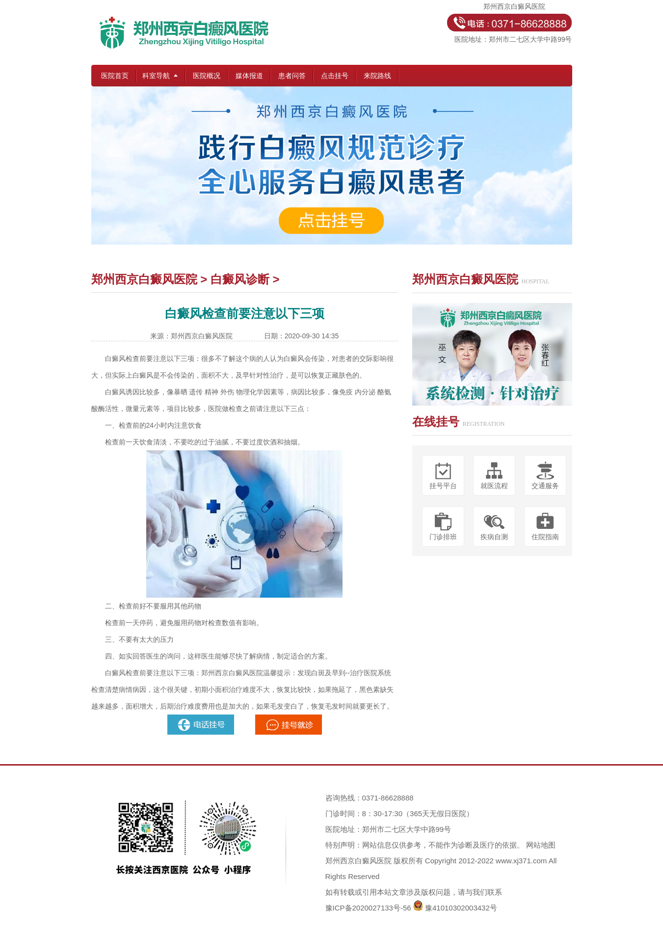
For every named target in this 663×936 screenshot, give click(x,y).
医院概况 (206, 76)
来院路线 (377, 76)
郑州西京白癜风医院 (144, 279)
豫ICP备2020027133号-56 (368, 908)
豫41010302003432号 (461, 908)
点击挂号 (334, 76)
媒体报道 (249, 76)
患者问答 (292, 76)
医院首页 (115, 76)
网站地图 (541, 845)
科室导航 (156, 76)
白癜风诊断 (240, 279)
